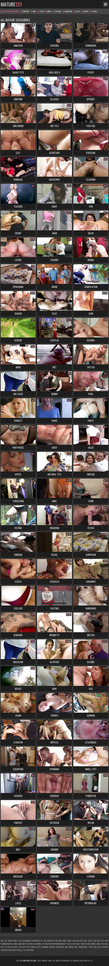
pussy (85, 11)
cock (93, 11)
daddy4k (67, 11)
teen (41, 11)
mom (48, 11)
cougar (56, 11)
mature (11, 4)
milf (33, 11)
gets (77, 11)
